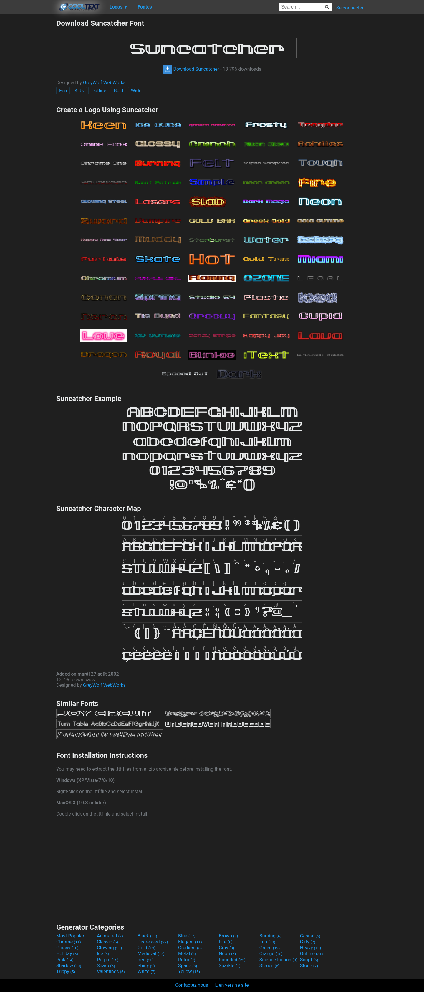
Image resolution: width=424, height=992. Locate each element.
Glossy (67, 947)
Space (187, 965)
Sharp (106, 965)
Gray (226, 947)
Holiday (67, 953)
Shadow (68, 965)
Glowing (109, 947)
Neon (227, 953)
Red (146, 960)
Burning (270, 936)
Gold (146, 947)
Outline (98, 90)
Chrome (68, 942)
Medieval (151, 953)
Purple (107, 960)
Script (309, 960)
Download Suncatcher (191, 69)
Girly (307, 942)
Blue (187, 936)
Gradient (190, 947)
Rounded (232, 960)
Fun (63, 90)
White (146, 971)
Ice (103, 953)
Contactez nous (191, 985)
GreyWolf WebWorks (104, 82)
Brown (228, 936)
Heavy (310, 947)
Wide (136, 90)
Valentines (111, 971)
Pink (65, 960)
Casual (310, 936)
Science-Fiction (278, 960)
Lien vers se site (232, 985)
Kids (79, 90)
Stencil (269, 965)
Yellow (189, 971)
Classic (107, 942)
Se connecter (350, 8)
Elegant (190, 942)
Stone (309, 965)
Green (269, 947)
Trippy (65, 971)
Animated (110, 936)
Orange (271, 953)
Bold (118, 90)
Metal (187, 953)
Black (147, 936)
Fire (226, 942)
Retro (186, 960)
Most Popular (70, 936)
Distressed (153, 942)
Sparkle (229, 965)
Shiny (146, 965)
